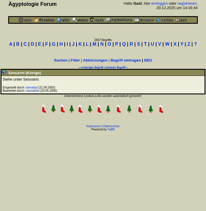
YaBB (111, 129)
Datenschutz (111, 126)
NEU (148, 60)
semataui (32, 87)
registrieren (187, 3)
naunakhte (33, 90)
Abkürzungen (95, 60)
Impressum (93, 126)
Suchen (61, 60)
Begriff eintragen (126, 60)
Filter (75, 60)
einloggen (159, 3)
